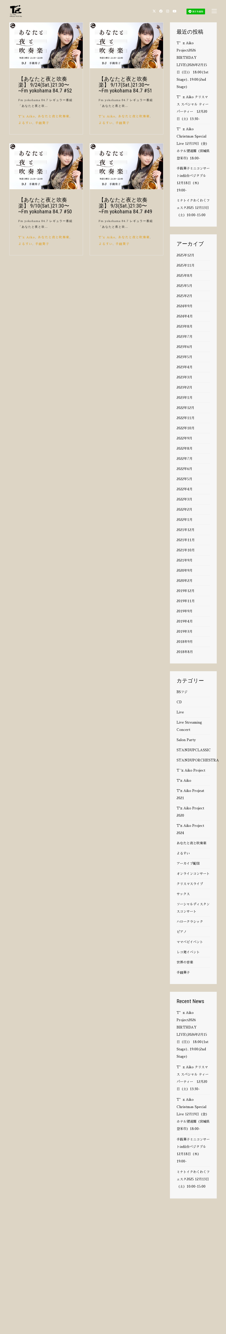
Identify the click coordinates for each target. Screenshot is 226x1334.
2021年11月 (186, 540)
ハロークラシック (190, 921)
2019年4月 (185, 621)
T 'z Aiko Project (191, 770)
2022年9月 (184, 438)
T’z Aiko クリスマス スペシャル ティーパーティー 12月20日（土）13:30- (193, 107)
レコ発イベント (188, 952)
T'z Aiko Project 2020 (190, 812)
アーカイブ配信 (188, 863)
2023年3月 (184, 377)
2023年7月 (184, 336)
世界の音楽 (185, 962)
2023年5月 (184, 357)
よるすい (25, 122)
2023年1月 (184, 397)
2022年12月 (185, 407)
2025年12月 (185, 255)
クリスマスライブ (190, 883)
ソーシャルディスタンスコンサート (193, 907)
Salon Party (186, 740)
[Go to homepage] (16, 11)
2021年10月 (186, 550)
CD (179, 702)
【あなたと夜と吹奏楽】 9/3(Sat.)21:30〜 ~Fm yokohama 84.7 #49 (125, 205)
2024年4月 (185, 316)
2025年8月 (184, 275)
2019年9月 (184, 611)
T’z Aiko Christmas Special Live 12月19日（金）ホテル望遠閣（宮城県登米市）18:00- (193, 143)
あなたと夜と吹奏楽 (54, 116)
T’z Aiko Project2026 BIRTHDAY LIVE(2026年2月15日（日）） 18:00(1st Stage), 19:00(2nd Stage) (192, 64)
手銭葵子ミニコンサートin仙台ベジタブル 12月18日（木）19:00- (193, 179)
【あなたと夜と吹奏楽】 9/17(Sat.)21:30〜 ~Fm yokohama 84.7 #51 (125, 85)
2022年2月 (184, 509)
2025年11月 (185, 265)
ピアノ (181, 931)
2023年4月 (184, 367)
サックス (183, 894)
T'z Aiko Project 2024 (190, 829)
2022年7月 (184, 458)
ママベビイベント (190, 942)
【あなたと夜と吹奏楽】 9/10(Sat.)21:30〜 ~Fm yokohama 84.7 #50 (45, 205)
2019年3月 (184, 631)
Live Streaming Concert (189, 726)
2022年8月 (184, 448)
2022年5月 (184, 479)
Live (180, 712)
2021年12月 (185, 529)
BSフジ (182, 692)
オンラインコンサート (193, 873)
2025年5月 (184, 285)
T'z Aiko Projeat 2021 (190, 794)
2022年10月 (185, 428)
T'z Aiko (26, 116)
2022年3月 (184, 499)
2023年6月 (184, 346)
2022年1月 (184, 519)
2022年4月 (184, 489)
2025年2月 (184, 296)
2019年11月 (186, 601)
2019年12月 (185, 590)
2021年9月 (184, 560)
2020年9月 (184, 570)
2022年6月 (184, 468)
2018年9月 (185, 641)
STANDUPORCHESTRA (198, 760)
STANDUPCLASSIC (194, 750)
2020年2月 (184, 580)
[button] (214, 11)
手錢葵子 (42, 122)
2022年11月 (185, 418)
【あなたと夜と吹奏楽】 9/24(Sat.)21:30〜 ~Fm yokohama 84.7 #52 (45, 85)
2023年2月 (184, 387)
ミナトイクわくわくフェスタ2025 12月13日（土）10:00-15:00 (193, 208)
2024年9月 (184, 306)
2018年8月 (185, 652)
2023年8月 (184, 326)
